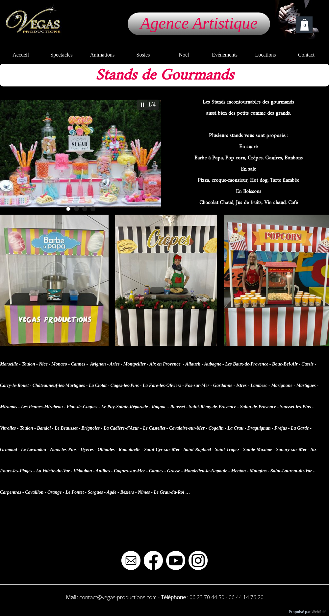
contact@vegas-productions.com (118, 597)
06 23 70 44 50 (207, 597)
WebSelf (319, 611)
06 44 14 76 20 (246, 597)
